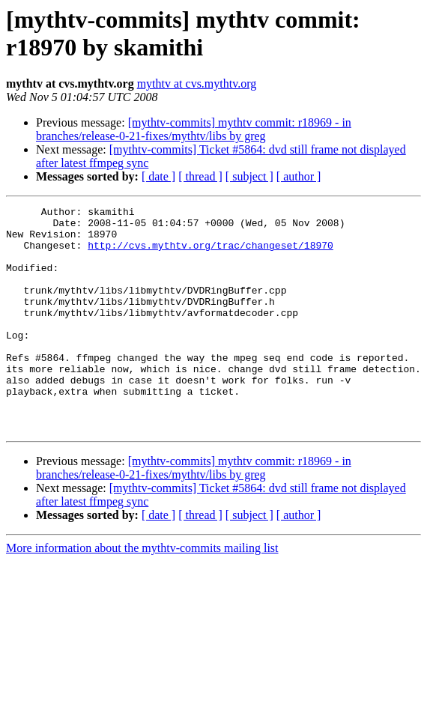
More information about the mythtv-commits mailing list (142, 592)
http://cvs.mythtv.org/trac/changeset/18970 (210, 254)
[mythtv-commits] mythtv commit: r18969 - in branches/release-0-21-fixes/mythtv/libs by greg (193, 129)
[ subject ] (249, 176)
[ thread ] (200, 176)
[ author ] (298, 176)
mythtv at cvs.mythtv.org (197, 83)
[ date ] (158, 176)
